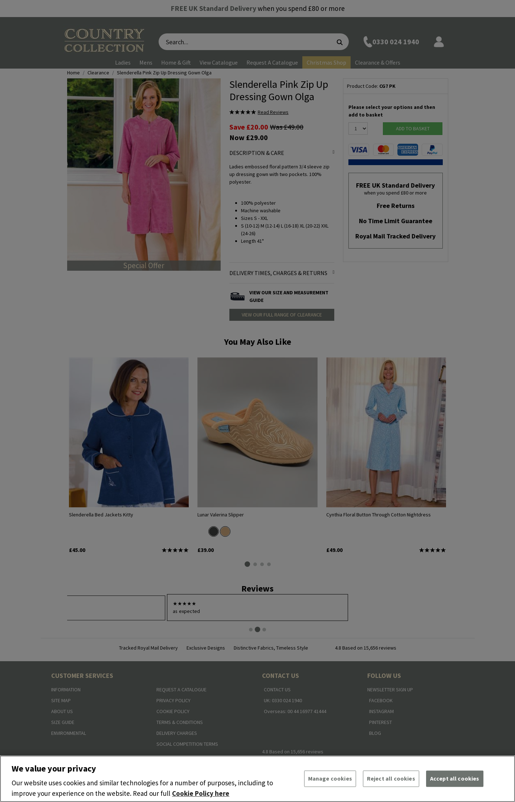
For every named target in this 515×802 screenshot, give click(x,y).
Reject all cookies (391, 778)
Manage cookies (330, 778)
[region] (257, 779)
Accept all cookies (454, 778)
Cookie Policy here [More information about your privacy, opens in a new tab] (200, 793)
